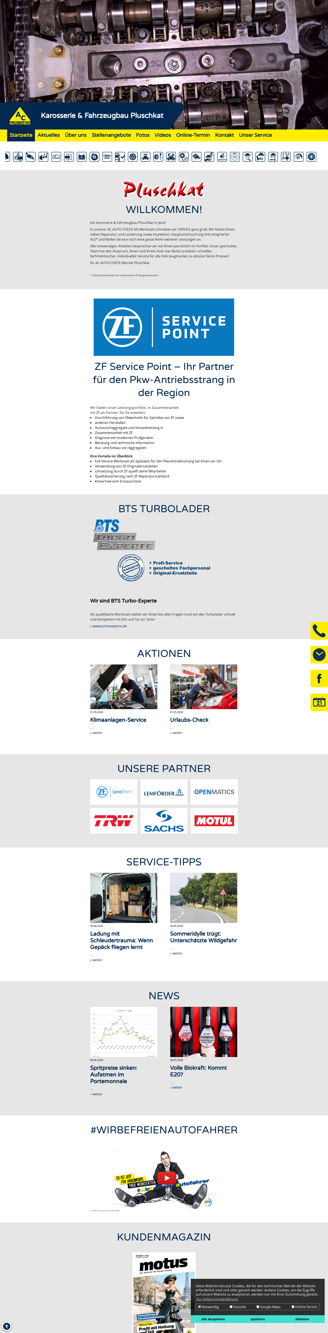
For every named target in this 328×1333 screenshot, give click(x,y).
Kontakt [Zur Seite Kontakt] (224, 135)
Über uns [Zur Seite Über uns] (76, 135)
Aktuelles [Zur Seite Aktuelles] (48, 135)
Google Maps (268, 1307)
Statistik (238, 1307)
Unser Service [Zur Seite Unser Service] (255, 135)
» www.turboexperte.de (108, 626)
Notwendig (208, 1307)
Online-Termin (304, 1307)
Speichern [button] (258, 1319)
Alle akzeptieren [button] (213, 1319)
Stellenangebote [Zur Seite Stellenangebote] (111, 135)
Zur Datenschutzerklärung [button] (217, 1299)
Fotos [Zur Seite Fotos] (143, 135)
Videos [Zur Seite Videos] (163, 135)
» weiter (96, 732)
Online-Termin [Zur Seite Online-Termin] (193, 135)
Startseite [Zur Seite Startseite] (21, 135)
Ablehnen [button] (302, 1319)
